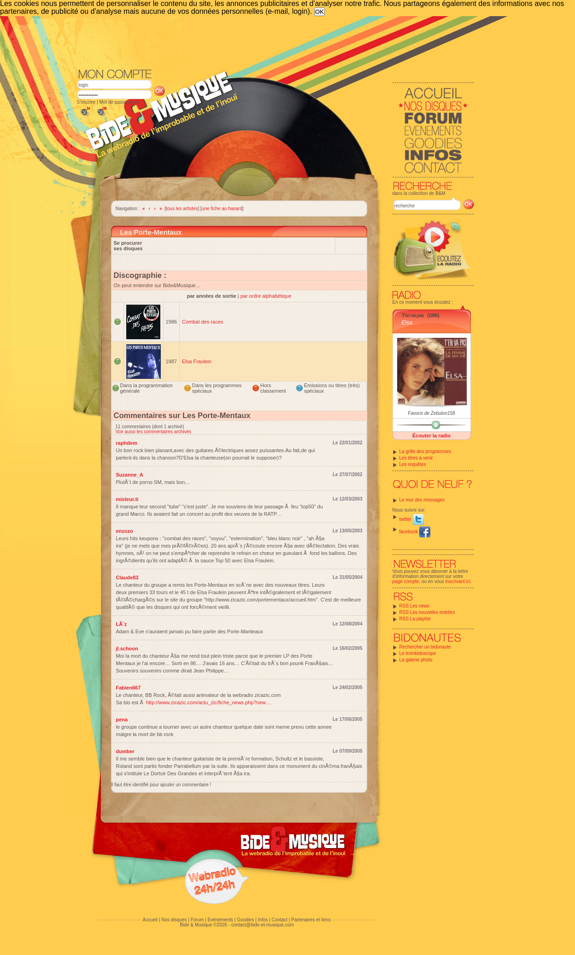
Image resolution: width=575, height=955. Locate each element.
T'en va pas (413, 315)
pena (122, 719)
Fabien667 (128, 687)
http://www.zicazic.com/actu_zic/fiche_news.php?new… (208, 702)
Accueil (150, 919)
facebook (414, 531)
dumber (125, 751)
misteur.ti (127, 499)
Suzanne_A (129, 475)
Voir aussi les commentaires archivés (154, 431)
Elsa (407, 322)
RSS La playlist (415, 618)
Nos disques (174, 919)
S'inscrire (86, 102)
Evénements (220, 919)
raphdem (126, 443)
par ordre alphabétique (266, 296)
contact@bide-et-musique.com (262, 924)
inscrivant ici (458, 581)
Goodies (245, 919)
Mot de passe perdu (119, 102)
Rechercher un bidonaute (425, 646)
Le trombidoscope (417, 653)
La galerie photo (416, 659)
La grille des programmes (425, 451)
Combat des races (202, 321)
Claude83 (127, 577)
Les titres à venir (416, 457)
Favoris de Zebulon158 (431, 413)
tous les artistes (182, 208)
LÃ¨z (121, 624)
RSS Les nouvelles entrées (427, 612)
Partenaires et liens (311, 919)
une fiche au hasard (222, 208)
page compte (406, 581)
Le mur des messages (422, 499)
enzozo (124, 531)
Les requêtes (412, 464)
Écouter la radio (431, 435)
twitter (411, 519)
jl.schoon (127, 648)
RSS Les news (414, 605)
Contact (279, 919)
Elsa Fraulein (196, 361)
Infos (263, 919)
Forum (197, 919)
